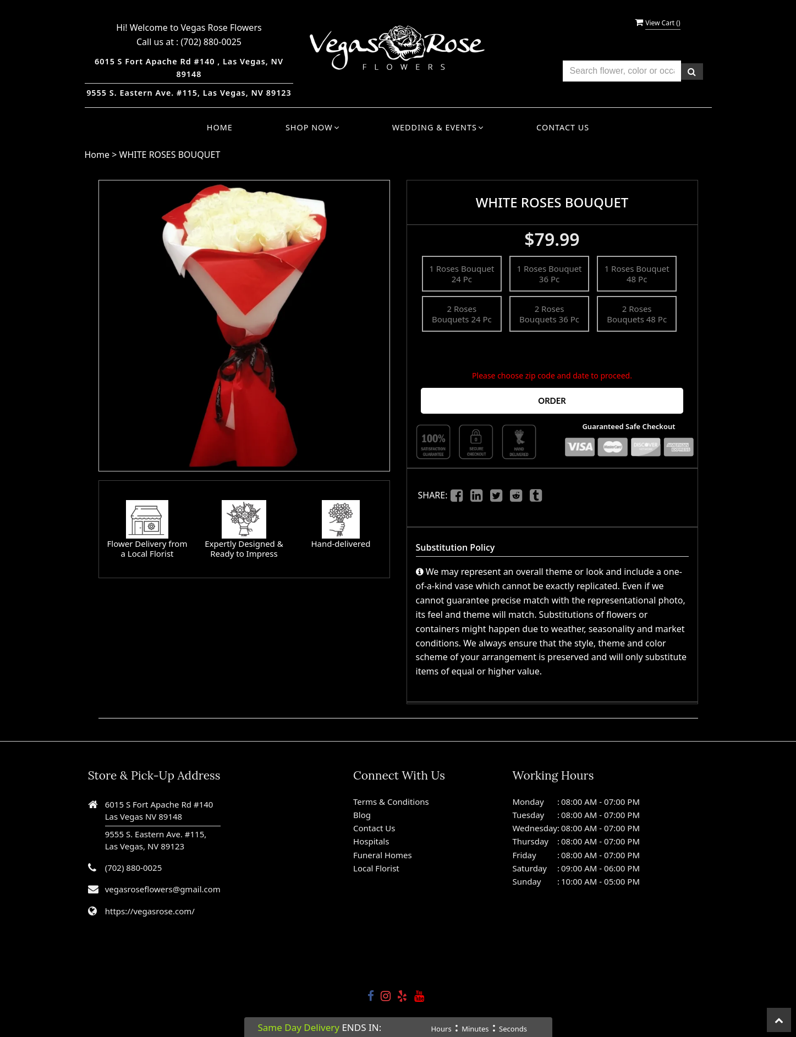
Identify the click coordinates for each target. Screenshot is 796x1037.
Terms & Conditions (391, 800)
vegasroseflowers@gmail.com (163, 888)
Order (552, 400)
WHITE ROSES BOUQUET (170, 155)
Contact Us (562, 127)
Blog (362, 814)
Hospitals (371, 840)
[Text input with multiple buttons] (622, 71)
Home (220, 127)
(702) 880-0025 (211, 42)
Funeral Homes (382, 853)
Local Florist (376, 867)
